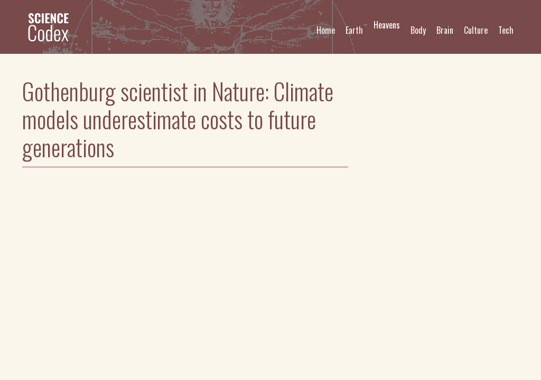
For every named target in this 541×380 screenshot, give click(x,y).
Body (418, 30)
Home (325, 30)
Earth (354, 30)
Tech (506, 30)
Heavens (387, 25)
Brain (444, 30)
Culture (476, 30)
